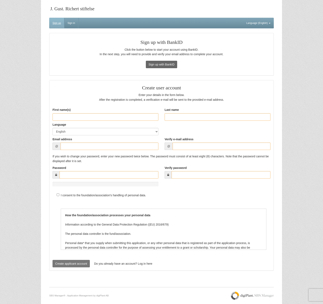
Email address (62, 139)
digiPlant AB (102, 295)
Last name (172, 109)
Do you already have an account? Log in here (123, 263)
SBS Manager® (57, 295)
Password (59, 168)
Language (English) (258, 23)
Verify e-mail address (179, 139)
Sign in (71, 23)
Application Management (79, 295)
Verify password (176, 168)
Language (59, 124)
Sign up (57, 23)
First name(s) (62, 109)
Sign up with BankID (161, 64)
